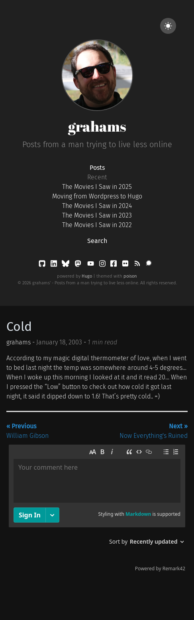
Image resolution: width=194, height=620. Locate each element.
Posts (97, 167)
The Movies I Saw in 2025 (97, 186)
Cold (19, 326)
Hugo (87, 276)
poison (130, 276)
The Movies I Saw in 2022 (97, 225)
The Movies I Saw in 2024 (97, 206)
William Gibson (27, 430)
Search (97, 241)
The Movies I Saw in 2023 (97, 215)
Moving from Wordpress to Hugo (97, 196)
